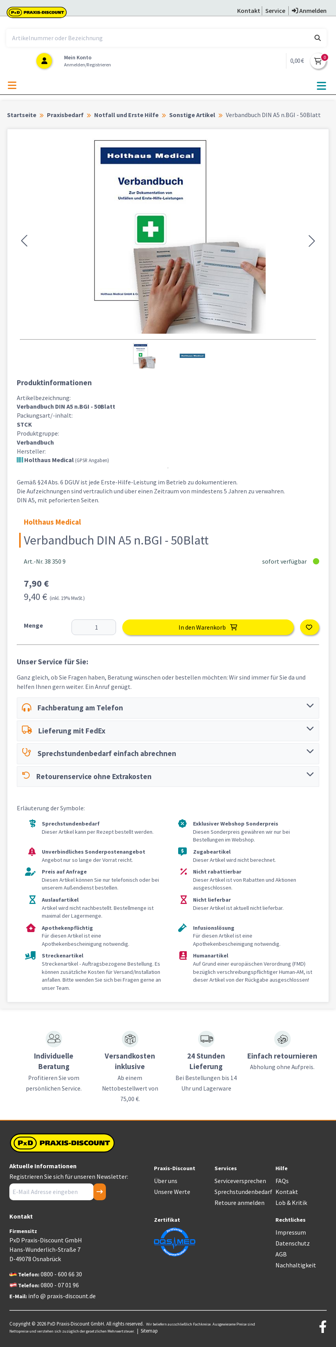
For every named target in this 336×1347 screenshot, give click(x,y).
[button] (24, 241)
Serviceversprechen (240, 1181)
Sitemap (149, 1330)
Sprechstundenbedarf (243, 1192)
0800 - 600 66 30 (61, 1274)
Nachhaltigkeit (295, 1265)
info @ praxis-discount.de (62, 1296)
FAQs (282, 1181)
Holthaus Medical (63, 460)
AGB (281, 1254)
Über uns (165, 1181)
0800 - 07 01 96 (60, 1285)
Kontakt (286, 1192)
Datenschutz (292, 1243)
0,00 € (297, 60)
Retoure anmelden (239, 1202)
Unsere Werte (172, 1192)
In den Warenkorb (208, 627)
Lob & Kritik (291, 1202)
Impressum (290, 1232)
